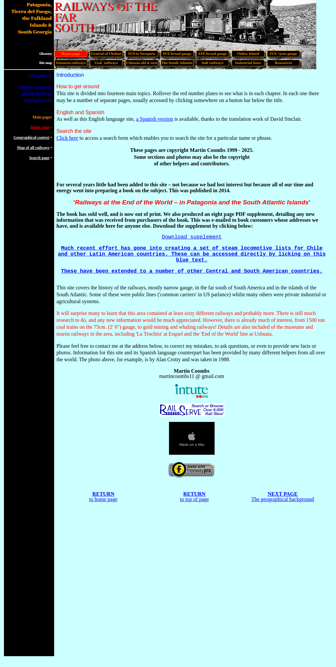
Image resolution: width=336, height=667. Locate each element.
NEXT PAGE (283, 494)
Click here (67, 138)
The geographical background (282, 499)
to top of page (194, 499)
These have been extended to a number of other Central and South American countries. (192, 271)
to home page (103, 499)
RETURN (103, 494)
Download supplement (191, 237)
